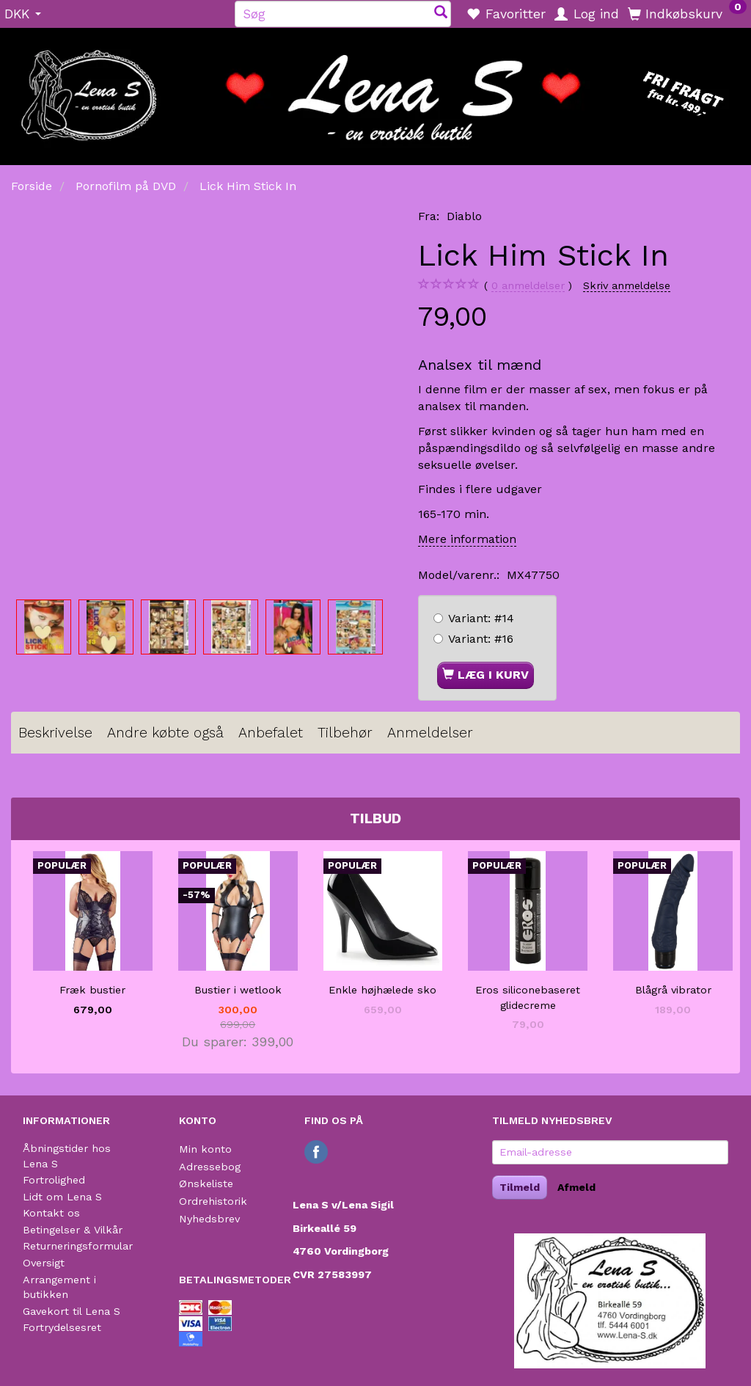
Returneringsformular (78, 1246)
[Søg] (440, 13)
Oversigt (44, 1263)
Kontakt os (51, 1213)
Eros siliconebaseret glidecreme (527, 997)
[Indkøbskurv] (687, 13)
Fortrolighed (54, 1180)
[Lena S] (375, 91)
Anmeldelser (430, 732)
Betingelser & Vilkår (72, 1230)
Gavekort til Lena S (71, 1311)
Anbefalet (270, 732)
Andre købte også (165, 732)
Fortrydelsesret (62, 1327)
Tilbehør (345, 732)
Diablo (464, 216)
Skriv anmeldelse (626, 285)
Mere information (467, 539)
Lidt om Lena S (62, 1197)
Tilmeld (519, 1187)
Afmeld (576, 1187)
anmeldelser (528, 286)
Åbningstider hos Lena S (67, 1156)
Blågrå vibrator (673, 990)
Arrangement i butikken (59, 1287)
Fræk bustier (92, 990)
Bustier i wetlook (238, 990)
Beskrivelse (55, 732)
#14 (481, 618)
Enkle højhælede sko (382, 990)
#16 (480, 639)
